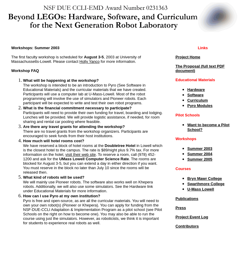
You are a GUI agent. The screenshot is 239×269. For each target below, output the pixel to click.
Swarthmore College (206, 184)
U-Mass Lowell (200, 189)
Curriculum (197, 100)
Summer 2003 (199, 148)
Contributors (187, 226)
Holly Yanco (90, 61)
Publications (186, 198)
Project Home (187, 57)
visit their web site (80, 154)
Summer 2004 (199, 154)
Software (195, 95)
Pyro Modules (199, 105)
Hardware (196, 89)
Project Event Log (191, 217)
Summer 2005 (199, 159)
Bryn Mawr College (204, 178)
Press (180, 208)
